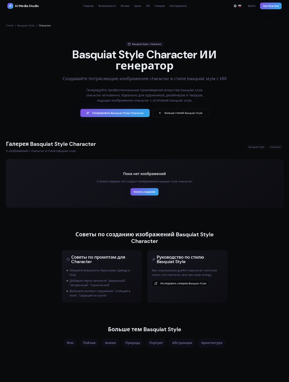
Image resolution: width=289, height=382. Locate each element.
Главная (88, 6)
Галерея (160, 6)
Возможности (107, 6)
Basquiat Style (26, 25)
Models (125, 6)
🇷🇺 (238, 6)
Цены (137, 6)
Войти (252, 6)
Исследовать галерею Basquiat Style (180, 283)
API (148, 6)
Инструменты (178, 6)
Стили (9, 25)
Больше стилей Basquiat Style (181, 113)
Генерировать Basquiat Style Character (115, 113)
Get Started (271, 6)
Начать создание (144, 191)
